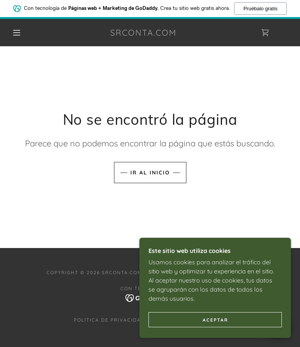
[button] (16, 32)
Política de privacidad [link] (109, 320)
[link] (143, 33)
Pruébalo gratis (261, 8)
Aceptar (215, 330)
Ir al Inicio (150, 172)
